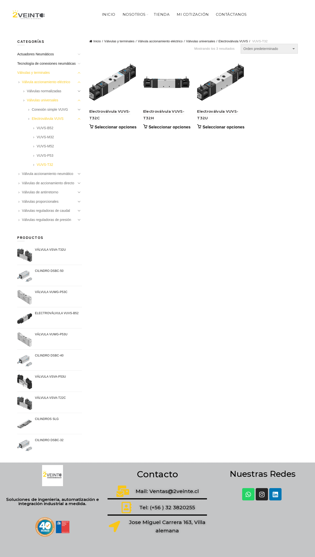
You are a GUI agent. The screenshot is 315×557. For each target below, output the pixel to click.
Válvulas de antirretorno (40, 192)
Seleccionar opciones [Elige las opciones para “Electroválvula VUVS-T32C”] (116, 127)
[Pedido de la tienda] (269, 49)
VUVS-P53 (45, 155)
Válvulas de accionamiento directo (48, 183)
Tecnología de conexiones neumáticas (46, 63)
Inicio (108, 14)
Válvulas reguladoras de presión (46, 220)
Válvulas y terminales (119, 41)
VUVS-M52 (45, 146)
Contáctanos (231, 14)
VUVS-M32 (45, 137)
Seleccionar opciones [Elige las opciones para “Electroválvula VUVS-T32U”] (224, 127)
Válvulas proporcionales (40, 201)
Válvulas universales (200, 41)
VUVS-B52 (45, 128)
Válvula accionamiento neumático (47, 174)
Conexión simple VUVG (50, 109)
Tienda (162, 14)
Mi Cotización (193, 14)
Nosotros (134, 14)
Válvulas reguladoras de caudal (46, 211)
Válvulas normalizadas (44, 91)
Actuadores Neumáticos (35, 54)
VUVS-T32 (45, 165)
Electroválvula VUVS (233, 41)
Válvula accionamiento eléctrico (160, 41)
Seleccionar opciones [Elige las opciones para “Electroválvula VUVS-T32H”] (170, 127)
